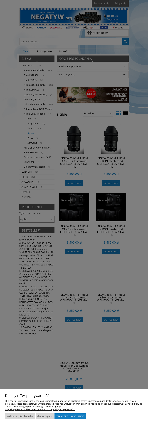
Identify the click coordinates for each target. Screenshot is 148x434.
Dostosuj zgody (44, 416)
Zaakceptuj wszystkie (70, 416)
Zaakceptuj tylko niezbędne (20, 416)
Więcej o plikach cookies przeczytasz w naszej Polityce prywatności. (40, 409)
